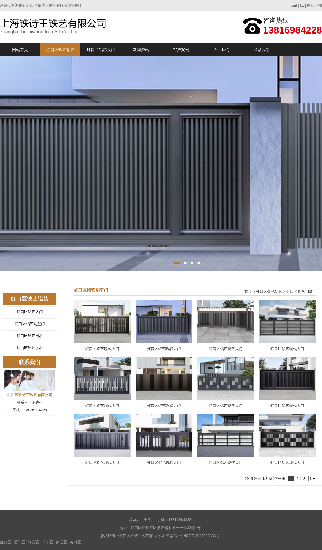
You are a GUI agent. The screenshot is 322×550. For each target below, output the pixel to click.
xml (294, 5)
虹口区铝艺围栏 (30, 336)
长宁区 (47, 542)
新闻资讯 (141, 49)
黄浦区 (75, 542)
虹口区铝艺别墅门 (30, 324)
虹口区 (5, 542)
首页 (248, 292)
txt (302, 5)
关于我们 (221, 49)
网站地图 (314, 5)
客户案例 (181, 49)
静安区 (33, 542)
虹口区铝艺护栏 (30, 348)
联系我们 (262, 49)
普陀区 (19, 542)
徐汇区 (61, 542)
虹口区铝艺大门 (101, 49)
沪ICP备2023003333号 (200, 536)
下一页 (280, 478)
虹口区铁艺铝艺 (60, 49)
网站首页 (20, 49)
